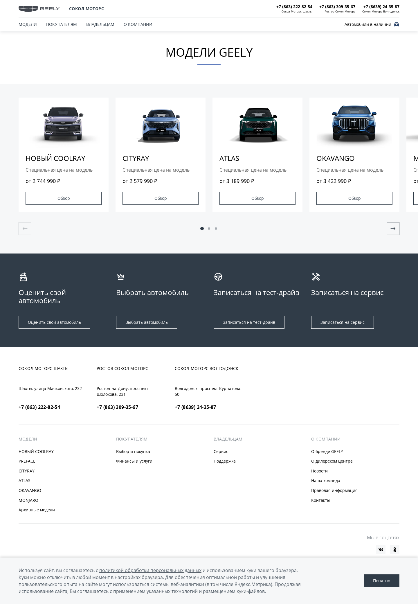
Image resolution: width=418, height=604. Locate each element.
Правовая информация (334, 490)
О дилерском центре (332, 461)
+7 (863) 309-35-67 (117, 407)
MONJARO (28, 500)
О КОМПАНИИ (138, 24)
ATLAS (24, 480)
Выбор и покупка (133, 451)
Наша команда (325, 480)
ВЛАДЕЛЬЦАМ (100, 24)
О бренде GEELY (327, 451)
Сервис (221, 451)
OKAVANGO (30, 490)
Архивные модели (37, 510)
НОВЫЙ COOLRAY (36, 451)
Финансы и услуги (134, 461)
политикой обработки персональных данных (150, 570)
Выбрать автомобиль (146, 322)
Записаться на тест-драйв (249, 322)
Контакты (320, 500)
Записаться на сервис (342, 322)
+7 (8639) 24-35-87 (195, 407)
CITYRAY (27, 471)
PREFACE (27, 461)
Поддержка (225, 461)
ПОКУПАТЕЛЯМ (61, 24)
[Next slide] (393, 228)
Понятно (381, 580)
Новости (319, 471)
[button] (202, 228)
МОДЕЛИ (28, 439)
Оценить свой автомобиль (54, 322)
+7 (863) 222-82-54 (39, 407)
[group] (64, 155)
